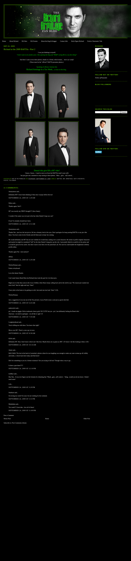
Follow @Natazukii (101, 78)
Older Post (87, 418)
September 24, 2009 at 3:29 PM (22, 387)
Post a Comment (9, 415)
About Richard (13, 41)
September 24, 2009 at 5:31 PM (22, 399)
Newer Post (7, 418)
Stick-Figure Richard (77, 41)
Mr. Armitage (68, 178)
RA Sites (24, 41)
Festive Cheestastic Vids (94, 41)
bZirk (10, 338)
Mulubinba (12, 404)
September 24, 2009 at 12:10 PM (22, 368)
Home (4, 41)
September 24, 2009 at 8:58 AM (22, 333)
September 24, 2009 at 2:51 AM (22, 224)
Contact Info (64, 41)
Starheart (11, 392)
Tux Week (12, 180)
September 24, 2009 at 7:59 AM (22, 317)
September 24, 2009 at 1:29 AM (22, 198)
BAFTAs (59, 178)
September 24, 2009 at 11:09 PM (22, 410)
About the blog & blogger (49, 41)
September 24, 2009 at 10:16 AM (22, 345)
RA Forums (34, 41)
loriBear (11, 374)
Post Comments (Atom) (19, 423)
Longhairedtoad (13, 322)
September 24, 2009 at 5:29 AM (22, 260)
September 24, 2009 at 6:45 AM (22, 303)
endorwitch (12, 308)
